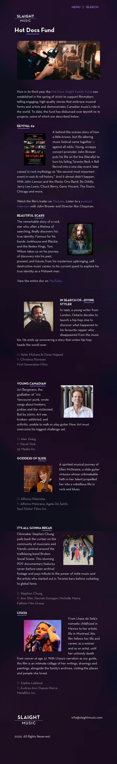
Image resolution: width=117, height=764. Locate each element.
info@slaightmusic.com (87, 717)
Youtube (58, 201)
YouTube (55, 281)
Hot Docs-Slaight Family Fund (71, 91)
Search (92, 7)
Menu (76, 7)
